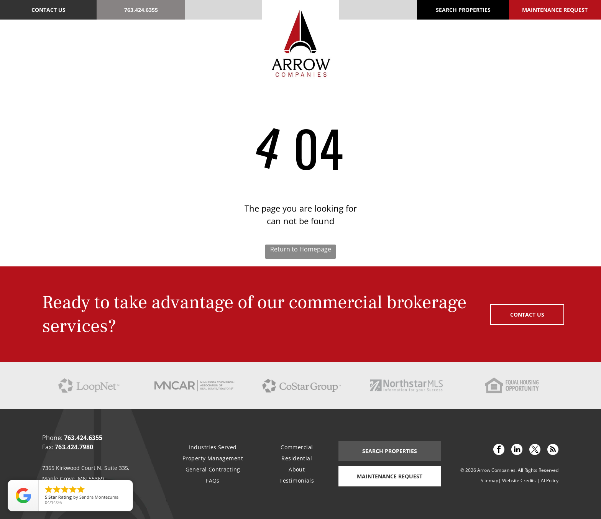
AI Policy (549, 480)
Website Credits (519, 480)
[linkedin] (516, 450)
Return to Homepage (300, 249)
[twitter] (534, 450)
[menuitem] (90, 42)
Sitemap (489, 480)
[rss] (552, 450)
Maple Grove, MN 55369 (73, 478)
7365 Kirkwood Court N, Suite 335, (86, 467)
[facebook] (498, 450)
